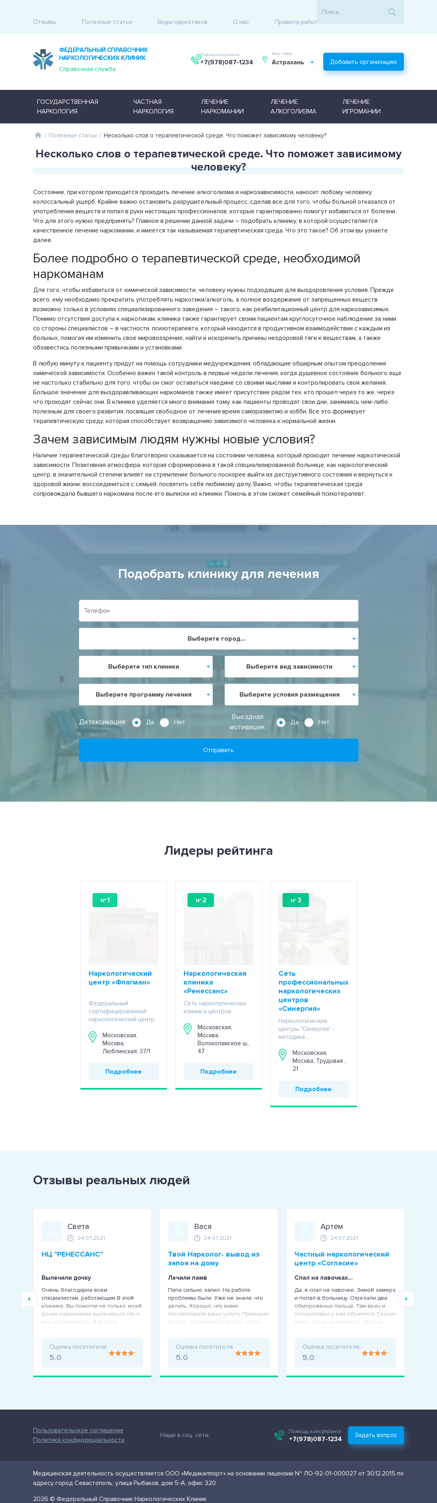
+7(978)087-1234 (228, 53)
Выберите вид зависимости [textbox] (289, 652)
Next (406, 1284)
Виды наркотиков (183, 12)
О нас (241, 12)
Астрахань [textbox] (291, 53)
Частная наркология (153, 91)
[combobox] (296, 53)
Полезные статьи (107, 12)
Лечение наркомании (222, 91)
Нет (179, 707)
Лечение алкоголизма (293, 91)
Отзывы (44, 12)
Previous (29, 1284)
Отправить (218, 735)
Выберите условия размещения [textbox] (289, 680)
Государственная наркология (67, 91)
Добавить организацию (363, 50)
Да (150, 707)
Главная (38, 120)
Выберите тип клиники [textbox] (143, 652)
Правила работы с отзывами (315, 12)
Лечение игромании (361, 91)
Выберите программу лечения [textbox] (144, 680)
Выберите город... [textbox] (216, 624)
